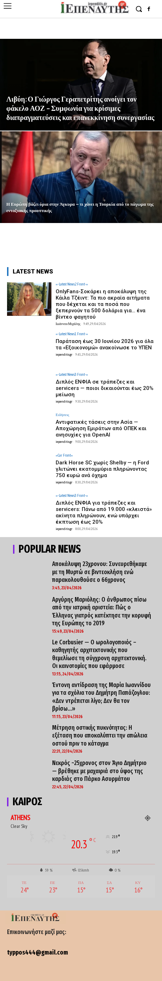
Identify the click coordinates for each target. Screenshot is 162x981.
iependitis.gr (64, 354)
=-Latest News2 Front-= (72, 284)
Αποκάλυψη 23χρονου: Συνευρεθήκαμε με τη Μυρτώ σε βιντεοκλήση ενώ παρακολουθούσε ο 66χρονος (99, 572)
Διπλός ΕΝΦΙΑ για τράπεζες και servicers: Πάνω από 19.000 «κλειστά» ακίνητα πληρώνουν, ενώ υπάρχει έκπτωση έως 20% (104, 512)
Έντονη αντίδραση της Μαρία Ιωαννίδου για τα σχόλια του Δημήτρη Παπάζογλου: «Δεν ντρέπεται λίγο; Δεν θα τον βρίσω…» (101, 697)
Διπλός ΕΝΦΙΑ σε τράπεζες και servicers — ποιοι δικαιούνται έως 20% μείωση (105, 388)
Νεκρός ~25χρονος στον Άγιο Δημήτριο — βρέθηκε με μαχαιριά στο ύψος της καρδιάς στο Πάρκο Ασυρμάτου (99, 771)
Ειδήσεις (62, 415)
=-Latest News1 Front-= (72, 334)
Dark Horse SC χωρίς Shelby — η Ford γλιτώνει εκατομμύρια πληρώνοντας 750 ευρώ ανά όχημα (102, 469)
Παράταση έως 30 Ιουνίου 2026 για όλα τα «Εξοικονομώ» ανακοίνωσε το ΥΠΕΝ (105, 344)
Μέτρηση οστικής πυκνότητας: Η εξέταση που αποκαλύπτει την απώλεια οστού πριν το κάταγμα (99, 735)
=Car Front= (64, 455)
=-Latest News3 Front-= (72, 375)
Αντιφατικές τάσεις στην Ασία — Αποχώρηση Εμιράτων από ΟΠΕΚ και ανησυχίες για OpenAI (101, 428)
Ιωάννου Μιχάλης (68, 324)
